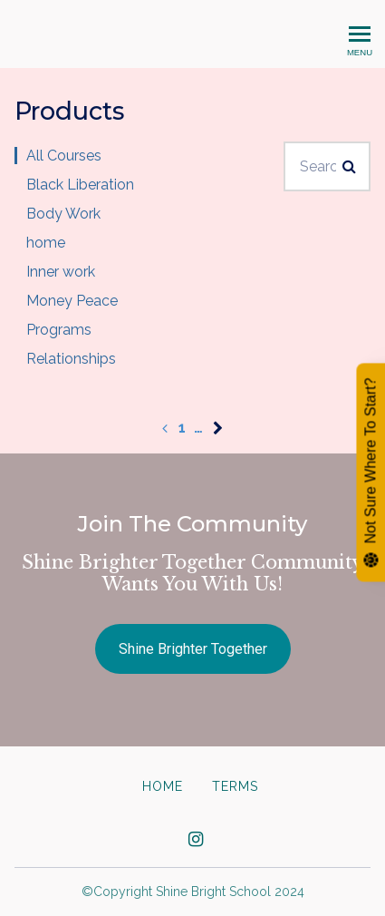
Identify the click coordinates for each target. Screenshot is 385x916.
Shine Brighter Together (193, 649)
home (45, 242)
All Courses (63, 155)
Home (162, 786)
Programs (58, 329)
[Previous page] (165, 427)
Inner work (60, 271)
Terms (235, 786)
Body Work (63, 213)
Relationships (71, 358)
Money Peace (72, 300)
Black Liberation (80, 184)
